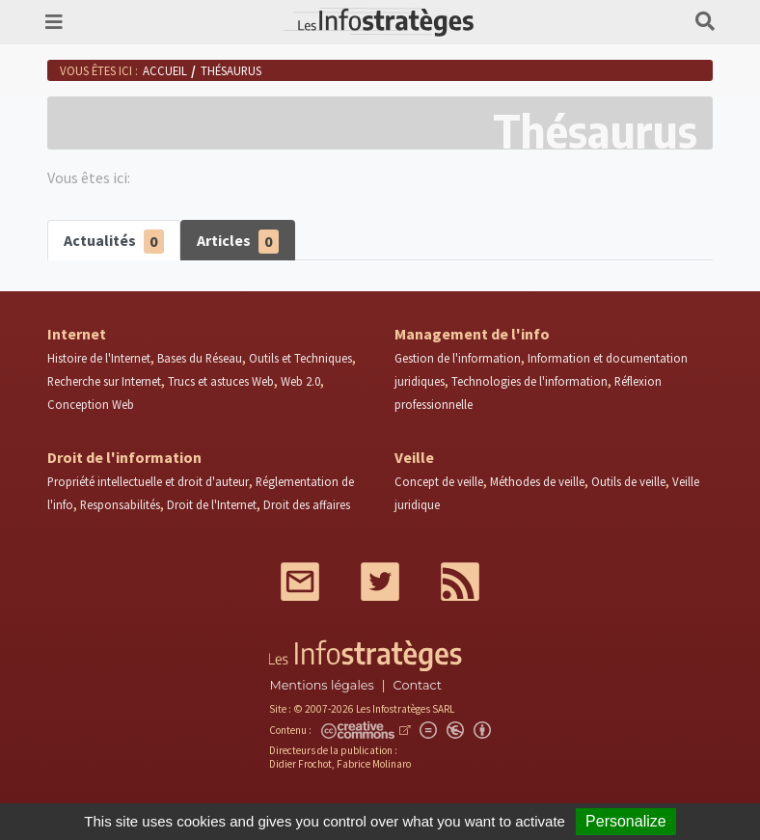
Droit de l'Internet (212, 504)
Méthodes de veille (537, 481)
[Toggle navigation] (54, 22)
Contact (418, 685)
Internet (76, 333)
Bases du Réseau (199, 358)
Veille (414, 457)
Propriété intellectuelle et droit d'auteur (148, 481)
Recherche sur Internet (104, 381)
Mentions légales (321, 685)
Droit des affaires (306, 504)
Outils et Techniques (300, 358)
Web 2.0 (300, 381)
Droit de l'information (124, 457)
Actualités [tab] (114, 242)
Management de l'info (472, 333)
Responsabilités (120, 504)
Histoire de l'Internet (98, 358)
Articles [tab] (238, 242)
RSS (460, 581)
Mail (300, 581)
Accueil (165, 70)
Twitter (380, 581)
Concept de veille (438, 481)
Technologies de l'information (529, 381)
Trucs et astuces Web (221, 381)
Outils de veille (628, 481)
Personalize (625, 821)
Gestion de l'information (457, 358)
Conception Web (90, 404)
